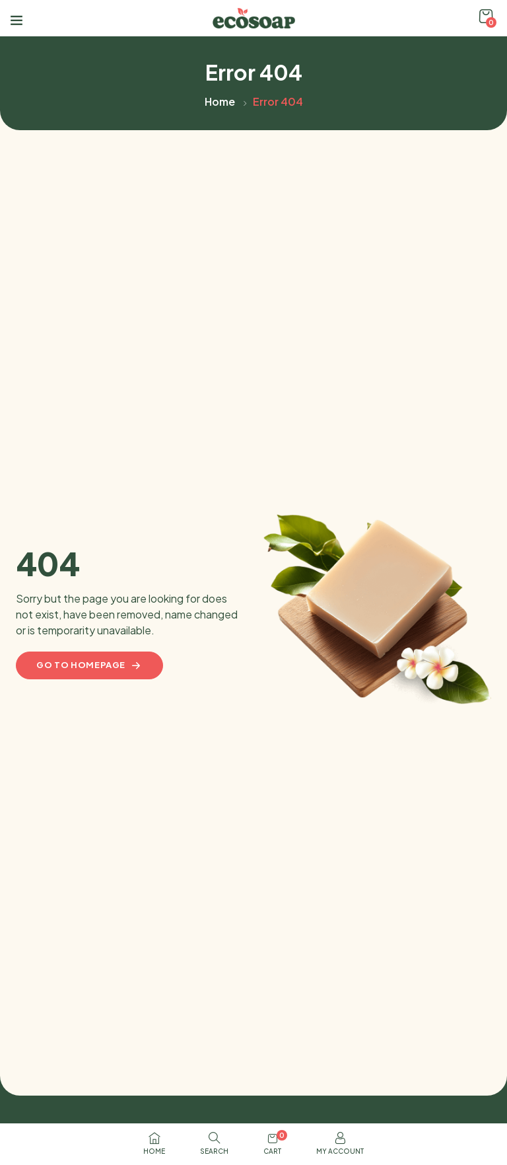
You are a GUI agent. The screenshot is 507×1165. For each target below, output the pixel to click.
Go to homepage (89, 665)
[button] (486, 16)
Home (220, 101)
